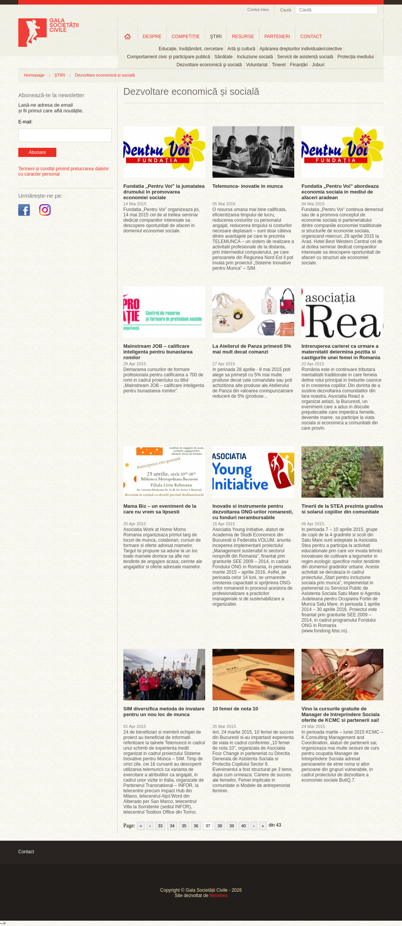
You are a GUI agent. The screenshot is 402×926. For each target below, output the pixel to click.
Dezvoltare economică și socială (105, 75)
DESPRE (152, 36)
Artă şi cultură (241, 48)
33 (160, 826)
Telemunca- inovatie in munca (247, 186)
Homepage (34, 75)
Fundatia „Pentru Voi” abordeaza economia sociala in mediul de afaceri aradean (340, 191)
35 (184, 826)
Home (127, 36)
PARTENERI (277, 36)
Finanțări (299, 64)
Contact (26, 851)
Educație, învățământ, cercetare (191, 48)
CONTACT (311, 36)
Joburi (318, 64)
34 (172, 826)
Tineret (279, 64)
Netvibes (219, 895)
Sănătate (223, 56)
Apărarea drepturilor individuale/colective (301, 48)
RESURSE (243, 36)
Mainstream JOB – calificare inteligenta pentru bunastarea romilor (158, 351)
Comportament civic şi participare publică (168, 56)
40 (243, 826)
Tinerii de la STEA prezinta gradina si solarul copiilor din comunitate (342, 509)
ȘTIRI (59, 75)
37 (208, 826)
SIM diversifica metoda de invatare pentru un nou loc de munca (163, 711)
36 (196, 826)
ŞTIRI (216, 36)
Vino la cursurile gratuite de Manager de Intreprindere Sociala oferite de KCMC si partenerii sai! (341, 714)
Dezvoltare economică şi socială (209, 64)
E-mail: (25, 122)
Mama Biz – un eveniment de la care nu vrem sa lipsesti (159, 509)
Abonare (37, 152)
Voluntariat (257, 64)
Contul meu (258, 9)
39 (231, 826)
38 (219, 826)
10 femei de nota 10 (235, 709)
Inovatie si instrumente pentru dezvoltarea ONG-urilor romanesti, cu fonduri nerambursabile (252, 511)
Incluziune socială (255, 56)
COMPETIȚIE (185, 36)
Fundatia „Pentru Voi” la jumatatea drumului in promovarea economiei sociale (164, 191)
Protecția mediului (355, 56)
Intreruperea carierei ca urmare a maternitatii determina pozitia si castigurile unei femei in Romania (341, 351)
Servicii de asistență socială (305, 56)
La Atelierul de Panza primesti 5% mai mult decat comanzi (251, 349)
